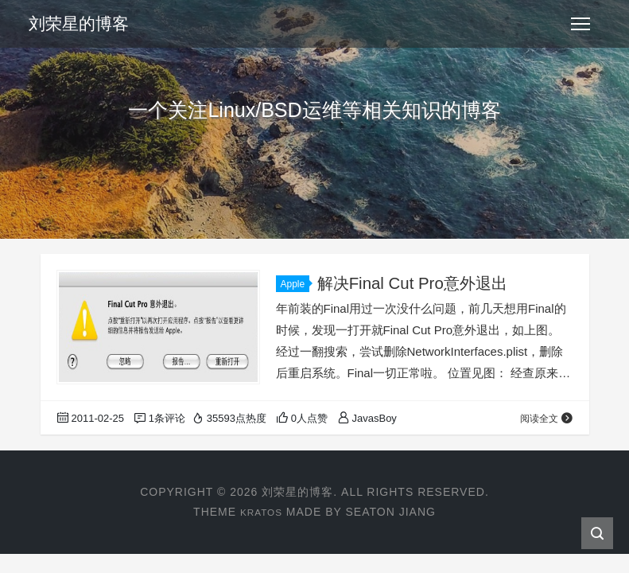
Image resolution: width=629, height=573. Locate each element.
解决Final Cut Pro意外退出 (416, 283)
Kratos (260, 511)
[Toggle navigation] (580, 23)
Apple (295, 284)
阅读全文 (545, 418)
